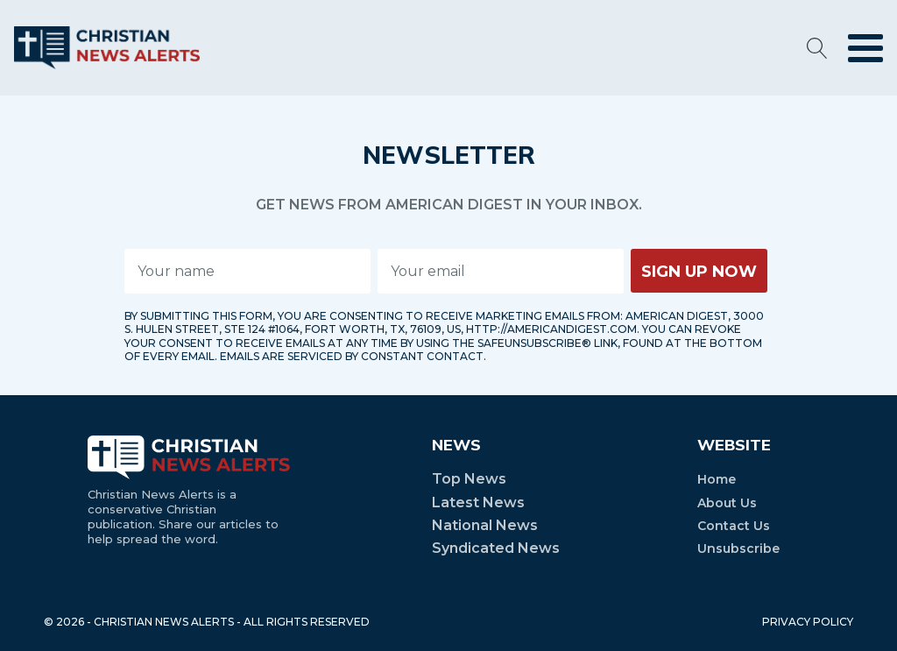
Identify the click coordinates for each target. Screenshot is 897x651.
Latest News (478, 502)
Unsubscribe (738, 548)
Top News (469, 479)
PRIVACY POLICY (807, 621)
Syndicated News (496, 548)
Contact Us (733, 526)
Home (716, 479)
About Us (727, 503)
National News (485, 525)
